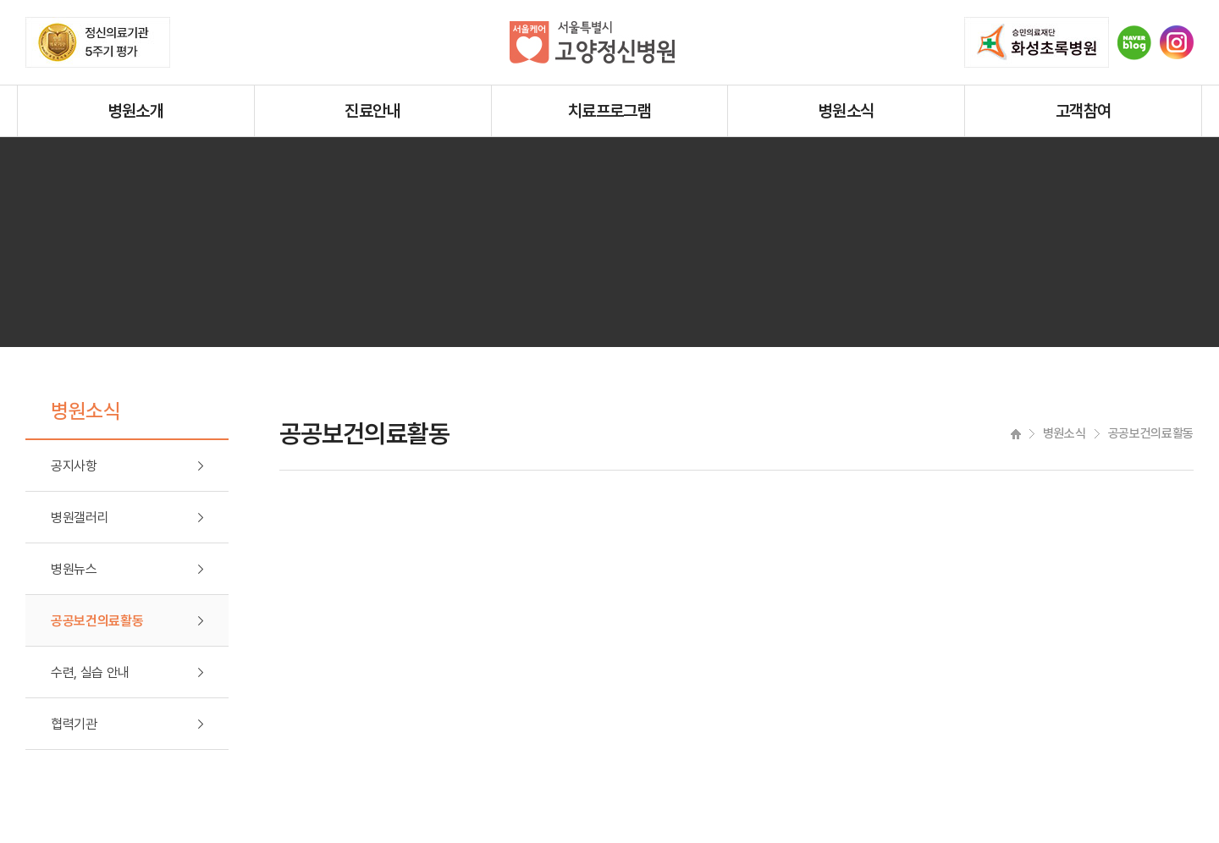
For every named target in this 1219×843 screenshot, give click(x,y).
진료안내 (372, 111)
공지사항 (74, 466)
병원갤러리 (79, 518)
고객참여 (1083, 111)
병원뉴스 (74, 569)
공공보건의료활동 (97, 621)
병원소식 (846, 111)
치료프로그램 (609, 111)
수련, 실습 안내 (90, 672)
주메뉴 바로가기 (0, 0)
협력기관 (74, 724)
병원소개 (136, 111)
